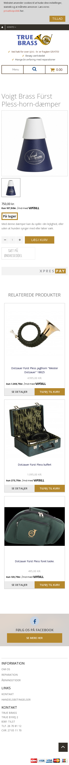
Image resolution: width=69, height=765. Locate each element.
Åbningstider (11, 680)
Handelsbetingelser (16, 699)
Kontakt (7, 694)
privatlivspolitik (12, 10)
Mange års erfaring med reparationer (33, 59)
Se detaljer (19, 391)
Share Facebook (5, 280)
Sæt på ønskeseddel (13, 253)
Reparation (9, 674)
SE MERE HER (34, 638)
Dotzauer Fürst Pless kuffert (34, 464)
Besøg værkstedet (33, 55)
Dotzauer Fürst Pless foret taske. (34, 561)
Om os (5, 669)
